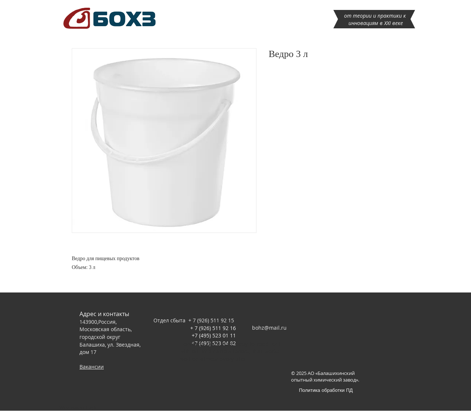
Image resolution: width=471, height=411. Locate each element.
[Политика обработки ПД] (325, 390)
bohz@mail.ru (269, 327)
